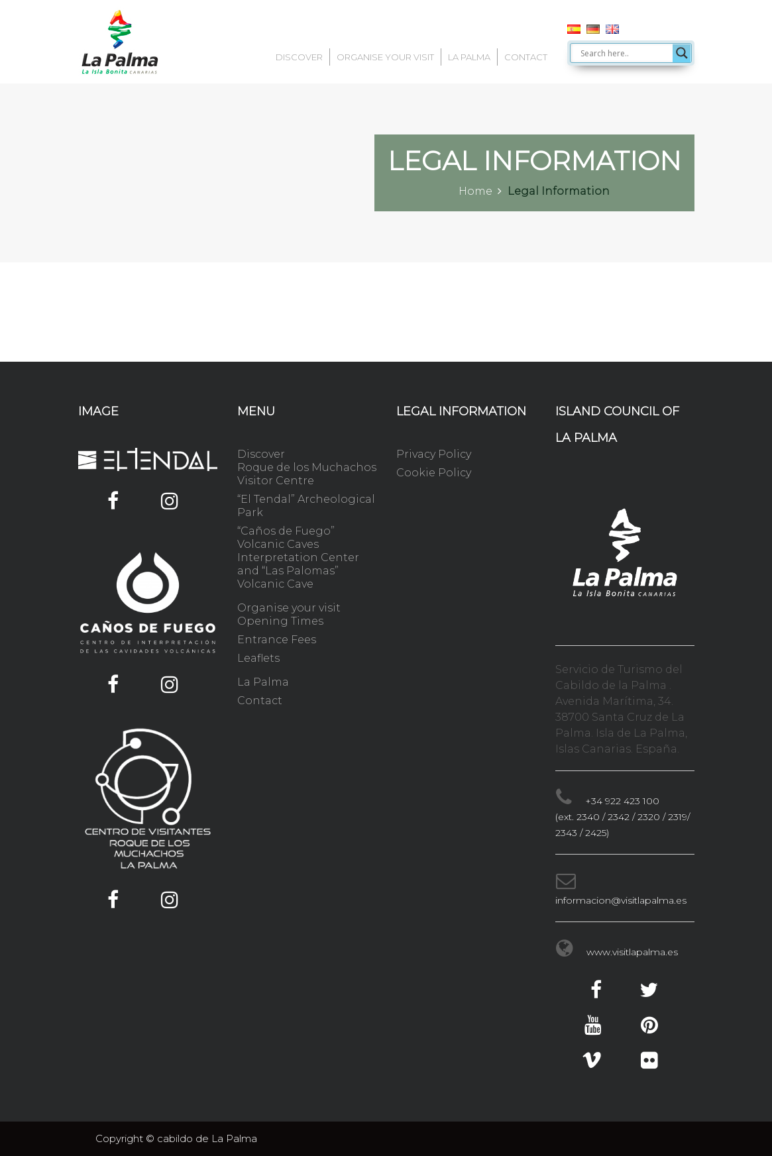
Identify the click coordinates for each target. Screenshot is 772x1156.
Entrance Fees (276, 639)
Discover (299, 57)
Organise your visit (385, 57)
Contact (525, 57)
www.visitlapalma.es (632, 952)
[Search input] (624, 53)
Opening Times (280, 621)
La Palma (469, 57)
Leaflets (258, 658)
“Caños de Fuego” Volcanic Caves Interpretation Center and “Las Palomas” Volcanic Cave (298, 557)
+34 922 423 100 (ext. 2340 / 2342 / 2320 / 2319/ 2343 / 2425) (622, 817)
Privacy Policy (433, 454)
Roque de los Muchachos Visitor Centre (306, 474)
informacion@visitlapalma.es (621, 900)
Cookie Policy (433, 472)
